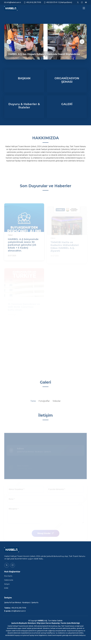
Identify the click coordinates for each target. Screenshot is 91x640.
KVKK (6, 588)
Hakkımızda (8, 580)
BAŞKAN (24, 78)
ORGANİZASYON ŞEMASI (67, 80)
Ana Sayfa (8, 576)
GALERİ (66, 104)
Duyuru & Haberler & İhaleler (24, 106)
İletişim (7, 584)
